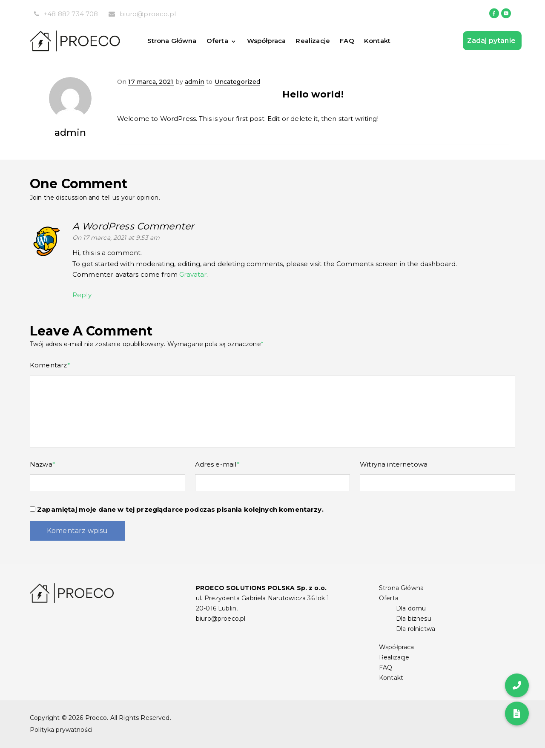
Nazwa (42, 464)
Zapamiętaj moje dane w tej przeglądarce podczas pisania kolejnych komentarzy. (180, 509)
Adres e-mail (217, 464)
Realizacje (314, 41)
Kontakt (380, 41)
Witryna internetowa (393, 464)
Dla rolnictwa (415, 629)
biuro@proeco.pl (148, 14)
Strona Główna (172, 41)
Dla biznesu (413, 618)
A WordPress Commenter (133, 226)
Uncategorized (238, 82)
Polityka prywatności (61, 730)
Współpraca (267, 41)
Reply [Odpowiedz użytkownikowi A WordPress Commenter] (82, 295)
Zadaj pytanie (492, 41)
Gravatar (193, 274)
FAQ (349, 41)
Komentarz (50, 365)
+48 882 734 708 (70, 14)
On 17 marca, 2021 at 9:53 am (116, 237)
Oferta (218, 41)
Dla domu (411, 608)
